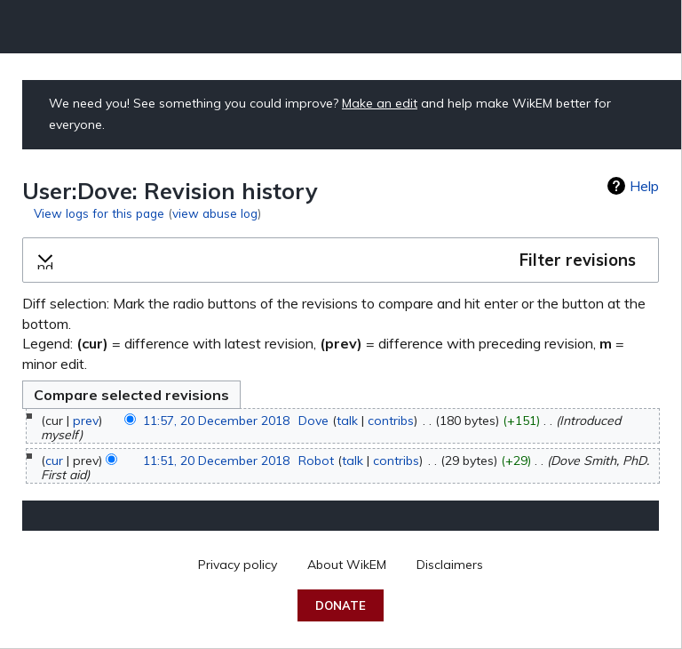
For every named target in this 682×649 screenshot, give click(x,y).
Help (644, 186)
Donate (340, 605)
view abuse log (215, 212)
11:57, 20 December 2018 (216, 421)
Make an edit (379, 103)
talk (347, 421)
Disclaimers (449, 565)
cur (54, 461)
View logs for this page (99, 212)
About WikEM (346, 565)
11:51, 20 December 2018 (216, 461)
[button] (340, 260)
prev (86, 421)
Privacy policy (237, 565)
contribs (391, 421)
